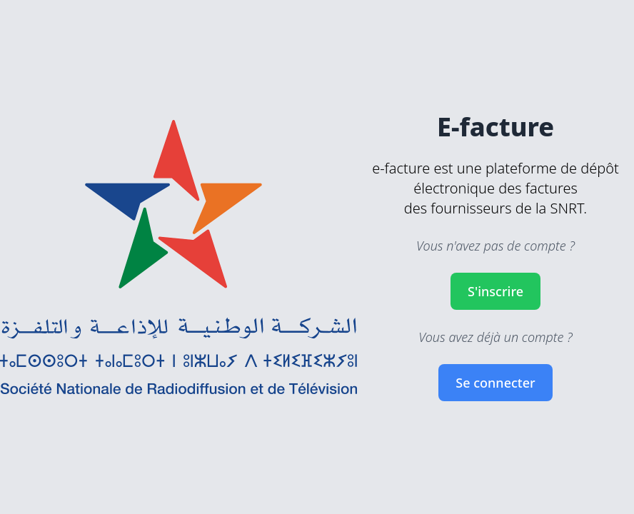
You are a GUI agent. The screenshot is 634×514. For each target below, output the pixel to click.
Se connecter (495, 382)
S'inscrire (495, 291)
